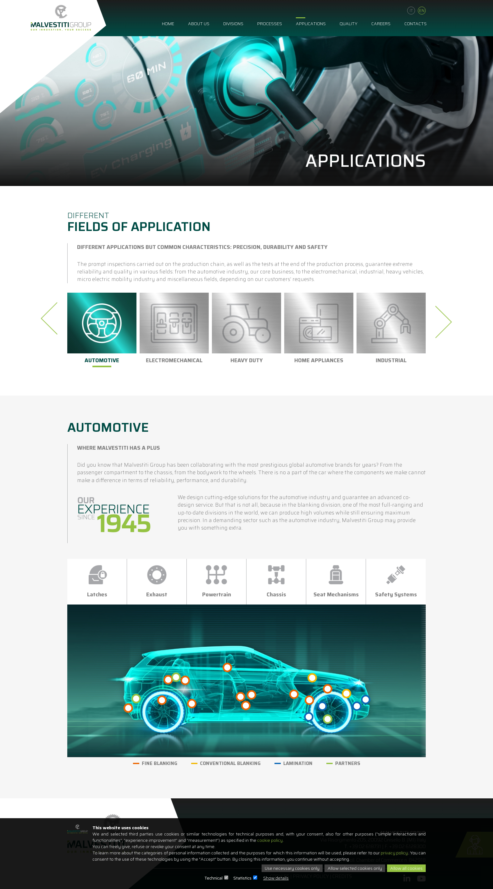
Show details (276, 878)
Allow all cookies (406, 868)
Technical (213, 878)
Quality (348, 23)
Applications (311, 23)
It (411, 10)
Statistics (242, 878)
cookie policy (270, 840)
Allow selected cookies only (355, 868)
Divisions (233, 23)
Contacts (415, 23)
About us (198, 23)
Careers (381, 23)
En (421, 10)
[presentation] (51, 318)
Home (168, 23)
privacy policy (394, 852)
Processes (269, 23)
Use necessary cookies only (292, 868)
